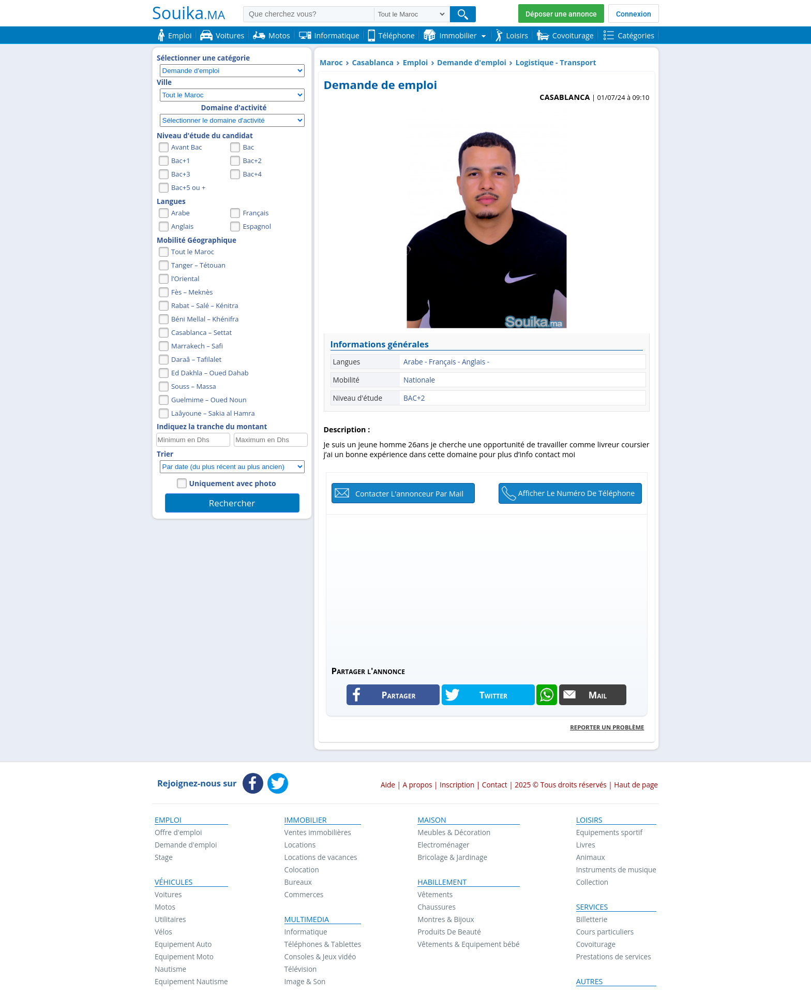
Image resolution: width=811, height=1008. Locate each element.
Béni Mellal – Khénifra (205, 319)
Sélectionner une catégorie (203, 58)
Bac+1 (180, 160)
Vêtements (435, 894)
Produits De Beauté (449, 932)
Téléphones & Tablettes (323, 944)
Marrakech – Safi (197, 345)
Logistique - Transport (556, 62)
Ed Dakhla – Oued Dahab (210, 372)
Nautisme (170, 969)
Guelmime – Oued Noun (209, 399)
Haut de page (636, 785)
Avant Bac (186, 147)
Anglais (182, 226)
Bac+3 (180, 174)
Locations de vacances (320, 857)
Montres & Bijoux (445, 919)
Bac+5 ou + (188, 187)
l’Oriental (185, 278)
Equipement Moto (184, 956)
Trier (165, 454)
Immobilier (305, 820)
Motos (165, 907)
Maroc (331, 62)
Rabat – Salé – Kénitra (204, 305)
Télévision (300, 969)
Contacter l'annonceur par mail (409, 494)
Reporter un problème (607, 727)
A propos (417, 785)
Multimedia (306, 919)
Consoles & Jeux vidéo (320, 956)
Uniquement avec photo (232, 483)
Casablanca (373, 62)
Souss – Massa (193, 386)
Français (255, 212)
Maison (431, 820)
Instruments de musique (616, 869)
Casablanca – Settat (201, 332)
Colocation (301, 869)
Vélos (163, 932)
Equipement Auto (183, 944)
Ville (164, 82)
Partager (399, 695)
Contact (494, 785)
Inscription (457, 785)
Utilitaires (170, 919)
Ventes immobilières (317, 832)
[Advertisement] (486, 587)
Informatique (305, 932)
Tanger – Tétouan (198, 265)
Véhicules (173, 882)
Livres (585, 845)
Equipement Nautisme (191, 981)
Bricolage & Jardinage (452, 857)
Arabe (180, 212)
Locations (300, 845)
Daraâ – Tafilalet (196, 359)
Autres (589, 981)
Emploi (415, 62)
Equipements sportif (609, 832)
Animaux (590, 857)
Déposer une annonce (561, 14)
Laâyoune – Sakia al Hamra (213, 413)
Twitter (493, 695)
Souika (188, 12)
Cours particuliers (605, 932)
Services (592, 907)
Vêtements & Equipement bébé (468, 944)
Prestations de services (613, 956)
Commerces (304, 894)
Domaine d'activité (234, 107)
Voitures (168, 894)
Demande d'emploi (471, 62)
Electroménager (443, 845)
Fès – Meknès (192, 292)
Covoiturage (595, 944)
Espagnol (257, 226)
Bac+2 (252, 160)
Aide (388, 785)
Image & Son (305, 981)
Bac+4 (252, 174)
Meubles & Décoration (453, 832)
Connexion (633, 14)
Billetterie (592, 919)
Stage (164, 857)
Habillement (442, 882)
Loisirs (589, 820)
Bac (248, 147)
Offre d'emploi (178, 832)
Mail (598, 695)
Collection (592, 882)
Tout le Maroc (192, 251)
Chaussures (436, 907)
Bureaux (298, 882)
